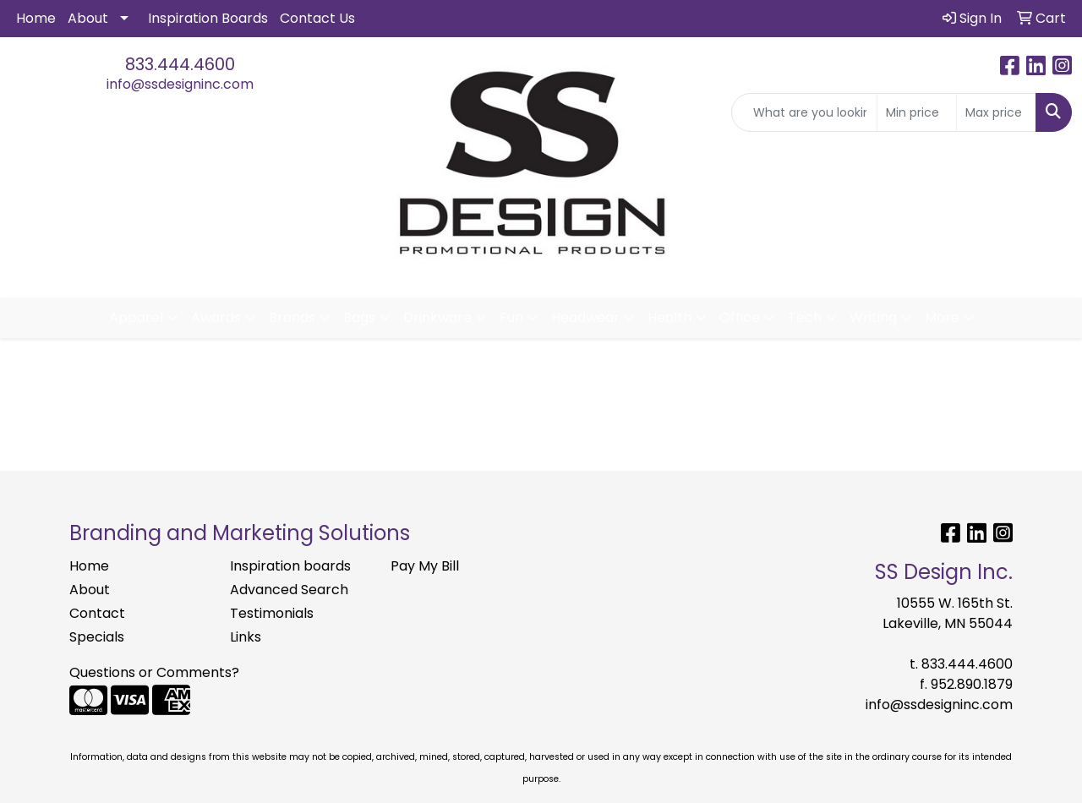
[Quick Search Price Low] (917, 112)
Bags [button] (359, 317)
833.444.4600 (180, 64)
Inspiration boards (290, 566)
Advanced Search (289, 589)
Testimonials (272, 613)
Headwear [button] (585, 317)
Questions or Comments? (154, 672)
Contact (97, 613)
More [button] (942, 317)
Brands (292, 317)
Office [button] (739, 317)
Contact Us (317, 18)
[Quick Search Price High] (996, 112)
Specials (96, 637)
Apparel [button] (136, 317)
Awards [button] (216, 317)
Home (36, 18)
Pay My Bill (425, 566)
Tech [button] (805, 317)
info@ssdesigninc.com (180, 84)
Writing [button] (873, 317)
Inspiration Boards (208, 18)
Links (245, 637)
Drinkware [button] (437, 317)
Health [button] (669, 317)
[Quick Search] (804, 112)
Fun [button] (511, 317)
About (88, 18)
